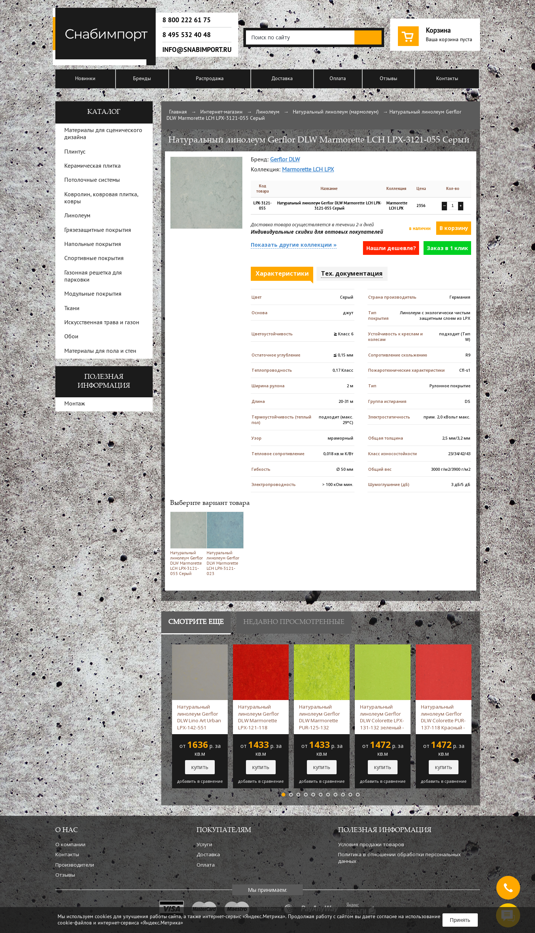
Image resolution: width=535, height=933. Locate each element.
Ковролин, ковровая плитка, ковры (101, 198)
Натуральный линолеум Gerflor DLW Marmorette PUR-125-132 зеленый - (319, 717)
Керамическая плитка (92, 166)
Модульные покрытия (92, 294)
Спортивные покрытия (94, 258)
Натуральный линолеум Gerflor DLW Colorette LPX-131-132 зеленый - (382, 717)
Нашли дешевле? (391, 248)
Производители (74, 864)
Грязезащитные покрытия (97, 230)
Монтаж (74, 404)
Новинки (85, 78)
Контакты (447, 78)
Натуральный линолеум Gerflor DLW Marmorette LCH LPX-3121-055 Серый (187, 544)
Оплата (338, 78)
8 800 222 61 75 (186, 20)
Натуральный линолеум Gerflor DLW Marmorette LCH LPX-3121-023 (223, 544)
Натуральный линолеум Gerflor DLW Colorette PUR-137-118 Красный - (443, 717)
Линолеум (267, 112)
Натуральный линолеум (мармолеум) (336, 112)
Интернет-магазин (221, 112)
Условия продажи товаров (371, 844)
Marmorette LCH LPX (308, 170)
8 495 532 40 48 (186, 35)
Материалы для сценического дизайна (103, 134)
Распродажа (210, 78)
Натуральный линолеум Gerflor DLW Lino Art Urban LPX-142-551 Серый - (199, 717)
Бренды (142, 78)
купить (199, 767)
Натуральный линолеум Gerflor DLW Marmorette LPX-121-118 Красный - (258, 717)
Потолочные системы (92, 180)
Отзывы (388, 78)
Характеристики (282, 273)
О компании (70, 844)
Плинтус (74, 152)
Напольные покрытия (92, 244)
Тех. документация (352, 273)
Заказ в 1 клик (447, 248)
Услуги (204, 844)
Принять (460, 920)
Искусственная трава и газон (101, 322)
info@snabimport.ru (196, 50)
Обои (71, 336)
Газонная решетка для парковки (93, 276)
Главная (178, 112)
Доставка (282, 78)
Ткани (72, 308)
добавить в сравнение (200, 781)
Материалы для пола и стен (100, 351)
